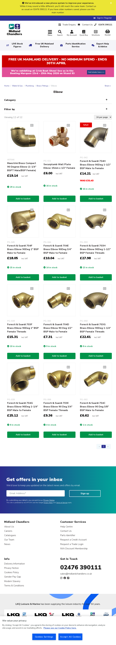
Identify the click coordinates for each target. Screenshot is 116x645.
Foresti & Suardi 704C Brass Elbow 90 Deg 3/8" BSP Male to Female (94, 406)
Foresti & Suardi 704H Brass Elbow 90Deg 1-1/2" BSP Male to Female (95, 164)
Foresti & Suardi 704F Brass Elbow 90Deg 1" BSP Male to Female (23, 249)
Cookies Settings (44, 636)
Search (60, 33)
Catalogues (10, 535)
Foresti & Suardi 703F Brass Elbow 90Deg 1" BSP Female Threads (23, 328)
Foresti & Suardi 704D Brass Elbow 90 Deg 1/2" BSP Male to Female (58, 328)
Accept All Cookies (70, 636)
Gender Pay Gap (12, 576)
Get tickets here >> (96, 72)
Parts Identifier (67, 535)
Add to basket (23, 198)
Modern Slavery (12, 581)
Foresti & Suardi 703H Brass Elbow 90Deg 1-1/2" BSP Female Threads (95, 249)
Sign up (85, 493)
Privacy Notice (48, 500)
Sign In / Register (104, 18)
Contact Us (66, 530)
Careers (8, 530)
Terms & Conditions (14, 585)
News (7, 544)
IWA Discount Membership (74, 548)
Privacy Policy (48, 503)
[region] (58, 630)
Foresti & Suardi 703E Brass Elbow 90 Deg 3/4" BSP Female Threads (58, 406)
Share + (108, 86)
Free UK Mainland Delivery (44, 45)
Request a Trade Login (71, 544)
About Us (9, 526)
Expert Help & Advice (102, 45)
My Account (72, 33)
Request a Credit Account (73, 539)
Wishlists (96, 33)
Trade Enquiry (67, 24)
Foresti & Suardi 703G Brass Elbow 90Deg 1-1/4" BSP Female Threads (95, 328)
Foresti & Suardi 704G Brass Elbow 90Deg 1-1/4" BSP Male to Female (22, 406)
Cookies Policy (11, 572)
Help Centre (66, 526)
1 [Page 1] (103, 446)
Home (6, 86)
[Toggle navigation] (50, 33)
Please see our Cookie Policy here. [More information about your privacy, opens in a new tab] (60, 628)
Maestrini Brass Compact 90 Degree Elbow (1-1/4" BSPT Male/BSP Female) (21, 167)
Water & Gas (17, 86)
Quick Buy (84, 33)
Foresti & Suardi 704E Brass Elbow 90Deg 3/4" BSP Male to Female (58, 249)
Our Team (9, 539)
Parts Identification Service (76, 45)
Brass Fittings (42, 86)
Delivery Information (14, 563)
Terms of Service (61, 503)
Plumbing (30, 86)
